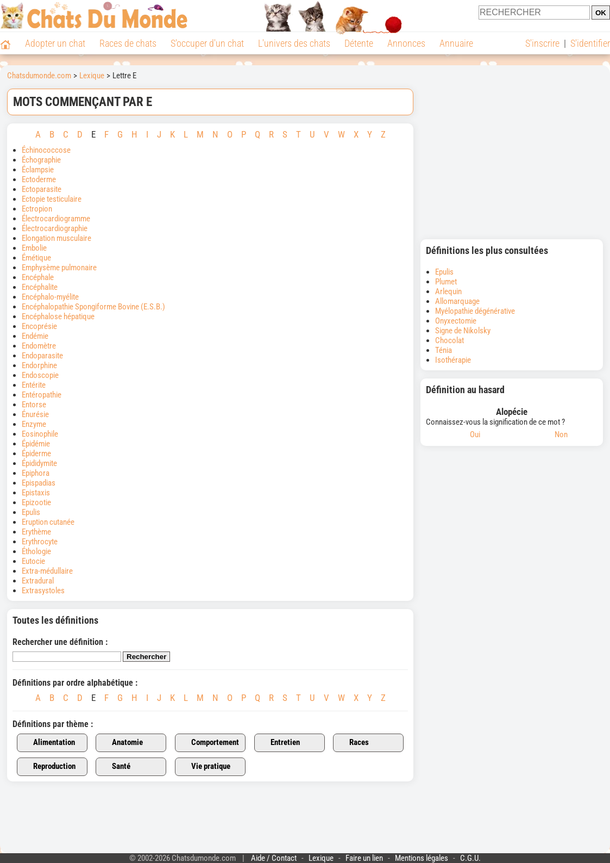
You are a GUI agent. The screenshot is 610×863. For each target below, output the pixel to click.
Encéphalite (40, 287)
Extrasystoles (43, 590)
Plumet (446, 282)
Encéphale (38, 277)
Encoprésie (39, 326)
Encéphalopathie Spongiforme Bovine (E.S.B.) (93, 307)
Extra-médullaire (47, 571)
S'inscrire (542, 43)
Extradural (38, 581)
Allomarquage (457, 301)
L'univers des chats (294, 43)
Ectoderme (39, 179)
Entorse (34, 404)
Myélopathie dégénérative (475, 311)
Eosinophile (40, 434)
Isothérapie (453, 360)
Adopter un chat (55, 43)
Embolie (34, 248)
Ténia (443, 350)
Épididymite (39, 463)
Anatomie (121, 742)
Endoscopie (40, 375)
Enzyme (34, 424)
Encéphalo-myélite (50, 297)
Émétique (36, 258)
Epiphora (35, 473)
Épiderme (37, 453)
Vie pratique (204, 766)
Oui (475, 434)
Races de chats (127, 43)
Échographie (41, 160)
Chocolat (449, 340)
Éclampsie (38, 170)
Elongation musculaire (56, 238)
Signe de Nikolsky (462, 331)
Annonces (406, 43)
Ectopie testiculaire (51, 199)
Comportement (209, 742)
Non (561, 434)
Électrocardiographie (54, 228)
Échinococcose (46, 150)
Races (353, 742)
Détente (358, 43)
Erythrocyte (40, 542)
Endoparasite (42, 356)
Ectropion (37, 209)
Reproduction (48, 766)
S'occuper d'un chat (207, 43)
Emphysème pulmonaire (59, 267)
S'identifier (590, 43)
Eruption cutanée (48, 522)
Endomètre (39, 346)
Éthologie (36, 551)
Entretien (279, 742)
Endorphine (39, 365)
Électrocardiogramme (56, 218)
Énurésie (35, 414)
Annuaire (456, 43)
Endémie (35, 336)
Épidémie (37, 444)
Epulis (31, 512)
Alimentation (48, 742)
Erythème (36, 532)
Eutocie (33, 561)
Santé (114, 766)
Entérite (34, 385)
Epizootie (36, 502)
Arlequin (448, 291)
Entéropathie (41, 395)
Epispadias (38, 483)
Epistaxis (36, 493)
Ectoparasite (41, 189)
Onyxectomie (455, 321)
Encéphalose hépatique (58, 316)
